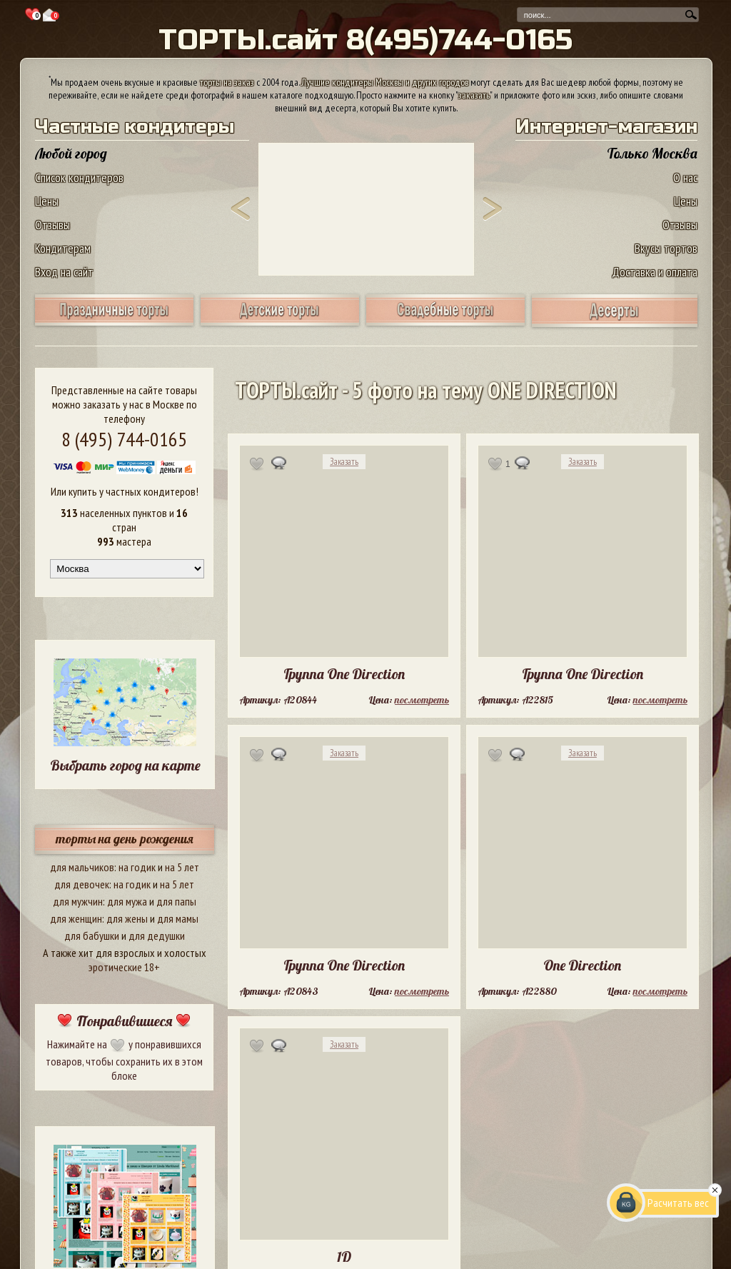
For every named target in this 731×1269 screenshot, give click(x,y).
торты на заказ (227, 82)
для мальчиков (82, 867)
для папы (176, 901)
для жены (127, 918)
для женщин (76, 918)
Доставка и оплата (654, 272)
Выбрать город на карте (125, 765)
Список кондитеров (79, 177)
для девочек (81, 884)
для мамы (177, 918)
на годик (137, 867)
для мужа (127, 901)
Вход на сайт (64, 272)
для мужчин (78, 901)
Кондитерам (63, 248)
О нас (685, 177)
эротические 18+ (124, 967)
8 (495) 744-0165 (124, 439)
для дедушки (156, 935)
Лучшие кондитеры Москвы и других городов (384, 82)
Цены (47, 201)
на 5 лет (182, 867)
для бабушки (91, 935)
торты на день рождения (124, 839)
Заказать (344, 462)
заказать (474, 95)
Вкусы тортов (666, 248)
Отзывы (52, 224)
